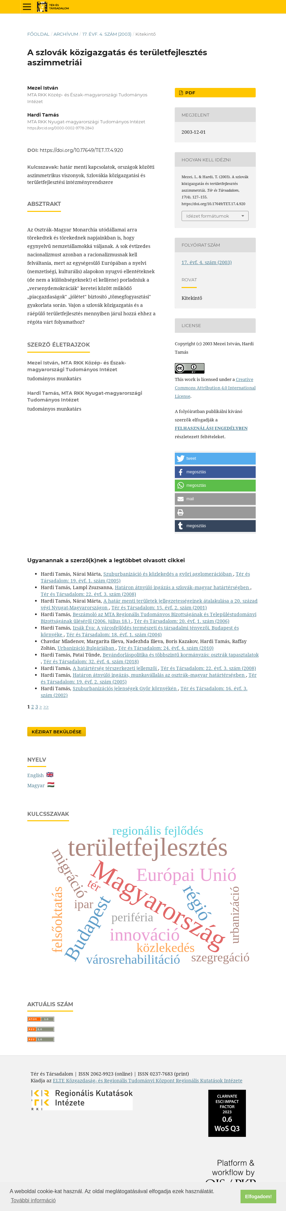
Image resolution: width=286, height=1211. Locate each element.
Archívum (66, 34)
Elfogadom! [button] (258, 1196)
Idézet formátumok (207, 216)
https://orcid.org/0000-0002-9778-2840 (60, 128)
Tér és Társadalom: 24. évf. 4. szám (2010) (166, 648)
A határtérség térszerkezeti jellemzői (115, 668)
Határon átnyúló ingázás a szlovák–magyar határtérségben (182, 587)
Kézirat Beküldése (57, 731)
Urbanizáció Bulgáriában (87, 648)
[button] (215, 459)
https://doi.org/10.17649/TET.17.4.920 (81, 150)
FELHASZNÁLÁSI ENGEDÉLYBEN (211, 428)
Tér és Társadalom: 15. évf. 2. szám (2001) (159, 607)
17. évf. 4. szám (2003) (107, 34)
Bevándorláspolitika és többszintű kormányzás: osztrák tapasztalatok (181, 654)
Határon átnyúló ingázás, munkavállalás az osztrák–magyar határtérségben (159, 675)
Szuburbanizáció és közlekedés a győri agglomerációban (168, 574)
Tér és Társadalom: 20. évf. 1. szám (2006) (181, 621)
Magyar (40, 785)
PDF (189, 92)
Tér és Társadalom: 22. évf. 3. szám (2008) (88, 594)
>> (46, 706)
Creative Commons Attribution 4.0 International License (215, 387)
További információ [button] (33, 1200)
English (40, 775)
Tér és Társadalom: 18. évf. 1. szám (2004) (114, 634)
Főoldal (38, 34)
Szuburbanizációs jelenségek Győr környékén (125, 688)
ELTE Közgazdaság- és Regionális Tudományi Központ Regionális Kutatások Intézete (148, 1080)
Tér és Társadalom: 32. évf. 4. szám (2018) (91, 661)
